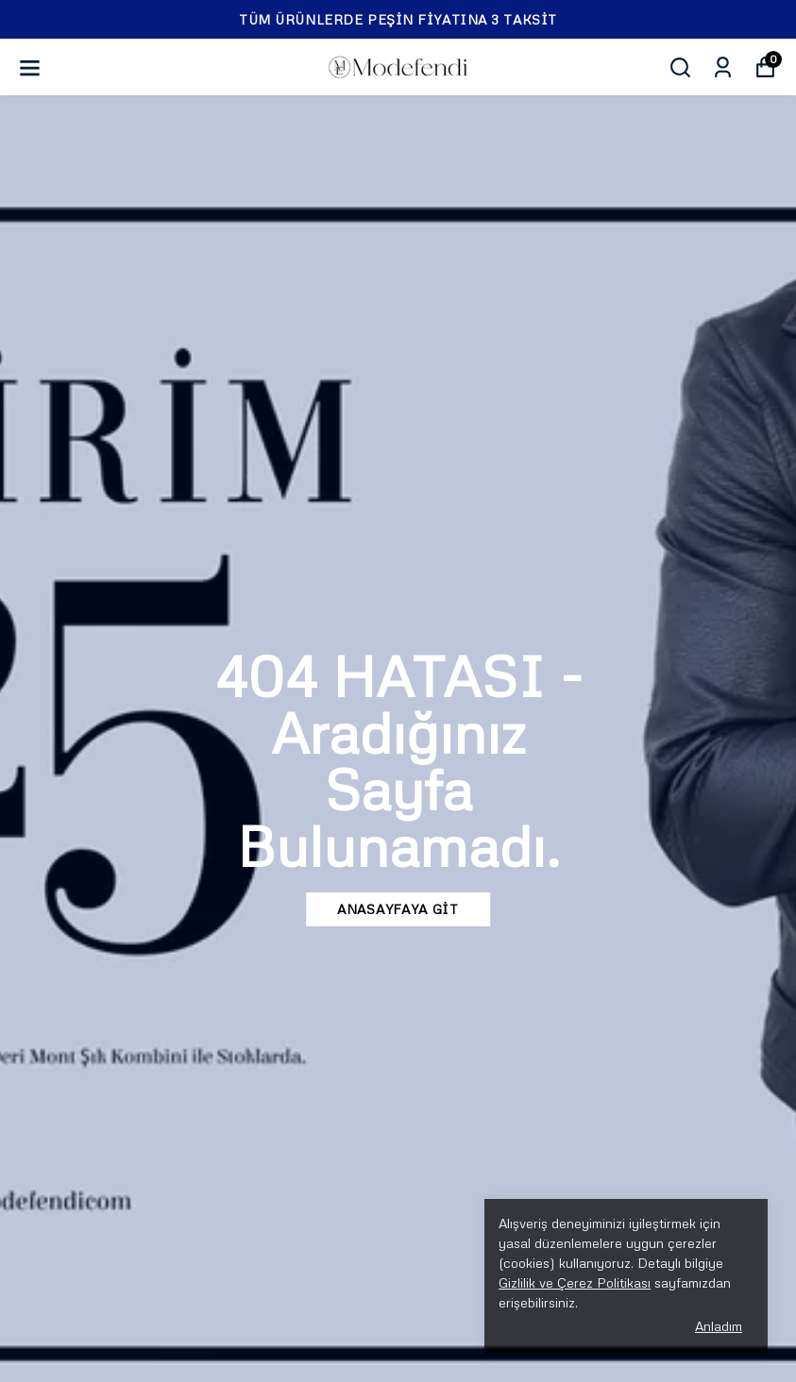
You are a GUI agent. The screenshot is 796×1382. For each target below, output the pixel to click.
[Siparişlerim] (723, 67)
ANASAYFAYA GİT (398, 909)
